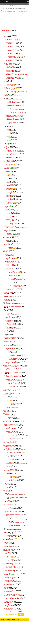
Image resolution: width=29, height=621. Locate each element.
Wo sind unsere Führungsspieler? (8, 534)
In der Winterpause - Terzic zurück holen (8, 546)
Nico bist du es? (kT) (6, 35)
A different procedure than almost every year (10, 156)
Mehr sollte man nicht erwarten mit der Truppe (8, 529)
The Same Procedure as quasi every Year (8, 154)
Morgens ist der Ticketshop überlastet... (7, 161)
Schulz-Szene (4, 539)
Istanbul (3, 481)
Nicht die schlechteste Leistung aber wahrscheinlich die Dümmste (11, 597)
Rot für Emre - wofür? (6, 562)
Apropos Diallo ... (9, 175)
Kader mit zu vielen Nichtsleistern (9, 580)
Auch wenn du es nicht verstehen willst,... (13, 356)
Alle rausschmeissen (5, 299)
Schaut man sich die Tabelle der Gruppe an (8, 549)
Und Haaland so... (5, 410)
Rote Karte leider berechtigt (7, 574)
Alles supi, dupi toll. (6, 295)
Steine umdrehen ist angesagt (7, 392)
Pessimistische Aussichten (7, 185)
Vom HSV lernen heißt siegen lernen (8, 319)
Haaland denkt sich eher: (7, 411)
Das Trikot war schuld (6, 168)
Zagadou (7, 174)
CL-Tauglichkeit (4, 297)
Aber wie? (5, 394)
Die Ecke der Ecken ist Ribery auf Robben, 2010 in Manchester (11, 73)
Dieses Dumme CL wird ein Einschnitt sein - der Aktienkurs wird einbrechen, (13, 303)
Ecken (4, 80)
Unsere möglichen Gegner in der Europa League (8, 590)
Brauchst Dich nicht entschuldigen (13, 459)
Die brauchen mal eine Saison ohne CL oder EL (8, 601)
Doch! (8, 467)
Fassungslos (5, 330)
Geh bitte (5, 502)
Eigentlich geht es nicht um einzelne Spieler (9, 184)
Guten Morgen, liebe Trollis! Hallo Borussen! (8, 292)
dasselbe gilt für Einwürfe (9, 83)
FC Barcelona (5, 591)
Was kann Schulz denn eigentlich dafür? (9, 38)
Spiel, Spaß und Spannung (6, 442)
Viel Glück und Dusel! (6, 414)
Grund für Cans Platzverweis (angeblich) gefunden (9, 87)
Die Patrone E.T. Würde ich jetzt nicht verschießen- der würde (11, 324)
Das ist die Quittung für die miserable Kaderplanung (9, 445)
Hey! (6, 487)
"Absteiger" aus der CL (6, 226)
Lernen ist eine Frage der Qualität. (9, 264)
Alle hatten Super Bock (6, 312)
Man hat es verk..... (5, 439)
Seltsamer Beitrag (6, 293)
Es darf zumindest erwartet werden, (9, 323)
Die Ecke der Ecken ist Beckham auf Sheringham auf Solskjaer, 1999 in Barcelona (14, 74)
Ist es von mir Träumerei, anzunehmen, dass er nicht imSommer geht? (13, 186)
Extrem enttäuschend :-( (5, 490)
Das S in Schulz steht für (6, 420)
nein (4, 545)
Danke (6, 465)
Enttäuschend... (4, 340)
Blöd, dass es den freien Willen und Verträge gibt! (11, 455)
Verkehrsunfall (4, 237)
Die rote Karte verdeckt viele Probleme (7, 489)
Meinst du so (8, 460)
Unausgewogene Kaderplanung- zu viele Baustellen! (10, 333)
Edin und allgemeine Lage (7, 205)
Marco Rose (4, 309)
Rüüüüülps (5, 36)
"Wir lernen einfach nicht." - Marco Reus (9, 267)
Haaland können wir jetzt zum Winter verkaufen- (8, 421)
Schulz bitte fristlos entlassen (6, 503)
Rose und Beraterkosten (6, 429)
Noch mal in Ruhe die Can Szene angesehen (8, 563)
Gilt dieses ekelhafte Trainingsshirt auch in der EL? (10, 95)
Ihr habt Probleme (6, 94)
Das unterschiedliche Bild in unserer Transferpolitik (10, 99)
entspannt (4, 251)
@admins (5, 491)
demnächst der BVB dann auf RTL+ (7, 62)
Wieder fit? (5, 422)
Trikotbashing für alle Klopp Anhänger (8, 167)
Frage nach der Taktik (13, 274)
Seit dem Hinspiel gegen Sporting (7, 533)
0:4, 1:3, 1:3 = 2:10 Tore (5, 331)
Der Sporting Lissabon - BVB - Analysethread (8, 147)
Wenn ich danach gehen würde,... (9, 500)
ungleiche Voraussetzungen (10, 328)
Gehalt (8, 351)
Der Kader (4, 98)
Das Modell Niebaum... (14, 479)
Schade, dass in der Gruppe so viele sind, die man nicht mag (12, 227)
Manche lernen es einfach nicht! (12, 480)
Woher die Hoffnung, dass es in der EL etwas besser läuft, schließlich (11, 365)
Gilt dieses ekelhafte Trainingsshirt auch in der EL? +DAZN (11, 96)
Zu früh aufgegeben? (6, 586)
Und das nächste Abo (5, 550)
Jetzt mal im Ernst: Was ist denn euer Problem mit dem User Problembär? (14, 494)
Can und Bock (6, 165)
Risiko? (7, 473)
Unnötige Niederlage (5, 532)
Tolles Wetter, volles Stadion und (9, 76)
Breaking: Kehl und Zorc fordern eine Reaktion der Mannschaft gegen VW (12, 511)
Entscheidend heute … (5, 390)
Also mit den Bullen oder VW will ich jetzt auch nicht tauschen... (13, 451)
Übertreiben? (10, 475)
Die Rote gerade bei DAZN (6, 552)
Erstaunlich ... (6, 326)
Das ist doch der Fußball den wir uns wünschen (12, 434)
